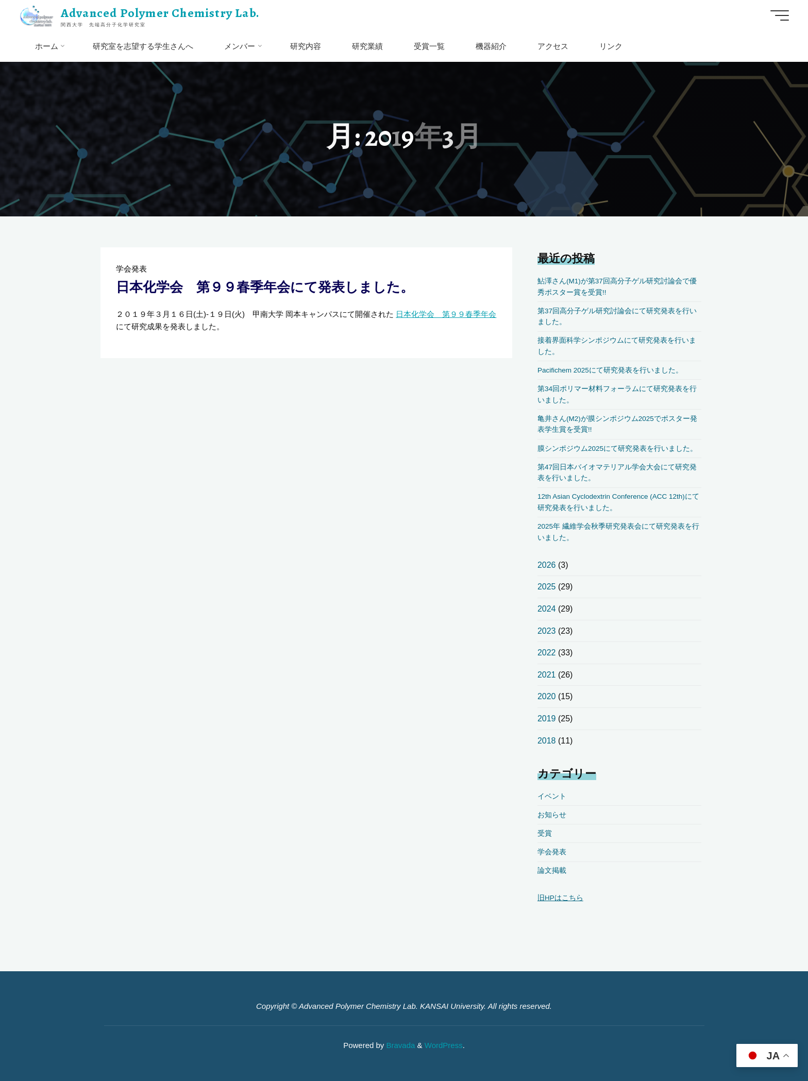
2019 (546, 718)
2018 (546, 740)
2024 (546, 608)
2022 (546, 652)
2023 (546, 631)
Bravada (399, 1045)
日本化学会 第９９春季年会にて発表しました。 (265, 287)
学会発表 (131, 268)
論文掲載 (551, 870)
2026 (546, 565)
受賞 (544, 833)
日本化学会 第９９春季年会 (446, 314)
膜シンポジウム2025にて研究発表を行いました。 (617, 448)
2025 (546, 586)
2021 (546, 674)
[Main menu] (779, 15)
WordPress (444, 1045)
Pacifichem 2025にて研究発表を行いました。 (610, 370)
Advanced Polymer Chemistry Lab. (160, 13)
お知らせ (551, 815)
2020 (546, 696)
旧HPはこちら (560, 898)
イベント (551, 796)
